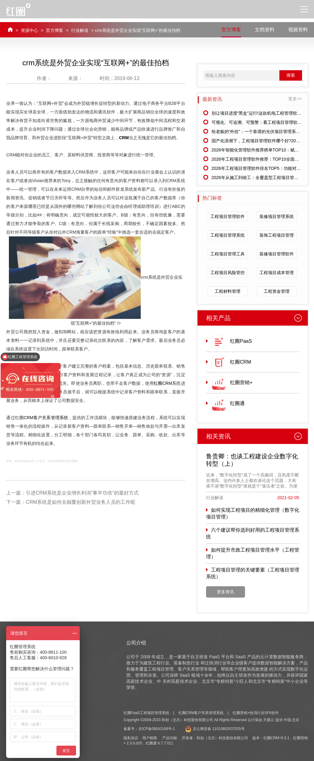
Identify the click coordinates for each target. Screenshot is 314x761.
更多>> (295, 98)
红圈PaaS (241, 341)
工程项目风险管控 (227, 272)
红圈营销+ (241, 382)
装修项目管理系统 (276, 216)
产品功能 (169, 738)
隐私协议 (131, 738)
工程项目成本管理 (276, 272)
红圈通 (237, 403)
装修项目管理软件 (276, 253)
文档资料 (264, 29)
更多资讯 (225, 591)
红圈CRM (163, 383)
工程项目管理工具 (227, 253)
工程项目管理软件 (227, 216)
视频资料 (298, 29)
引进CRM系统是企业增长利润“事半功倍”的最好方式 (82, 492)
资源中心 (29, 30)
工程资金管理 (276, 291)
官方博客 (54, 30)
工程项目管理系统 (227, 235)
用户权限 (149, 738)
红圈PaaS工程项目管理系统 (146, 713)
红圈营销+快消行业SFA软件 (256, 713)
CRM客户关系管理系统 (46, 417)
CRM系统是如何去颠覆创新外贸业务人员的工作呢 (80, 502)
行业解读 (79, 30)
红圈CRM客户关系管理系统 (201, 713)
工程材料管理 (227, 291)
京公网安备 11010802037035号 (215, 729)
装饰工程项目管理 (276, 235)
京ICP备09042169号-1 (156, 729)
